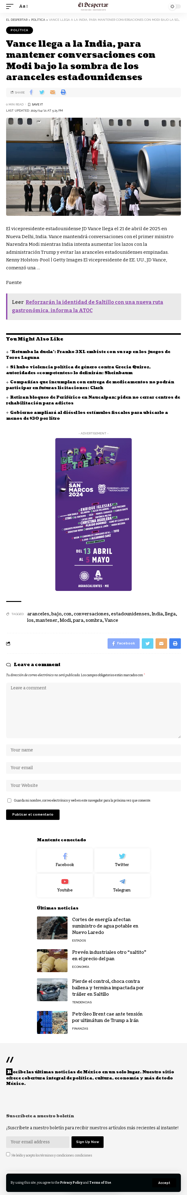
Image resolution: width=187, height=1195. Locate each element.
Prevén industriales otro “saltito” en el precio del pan (109, 956)
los (30, 620)
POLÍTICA (19, 30)
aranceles (38, 614)
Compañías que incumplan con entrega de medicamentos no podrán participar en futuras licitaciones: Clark (90, 385)
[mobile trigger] (11, 6)
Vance (111, 620)
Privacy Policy (71, 1183)
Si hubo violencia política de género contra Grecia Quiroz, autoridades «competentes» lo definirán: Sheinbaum (78, 370)
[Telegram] (122, 886)
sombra (94, 620)
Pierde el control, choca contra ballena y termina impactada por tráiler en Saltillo (108, 988)
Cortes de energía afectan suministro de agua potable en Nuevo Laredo (105, 926)
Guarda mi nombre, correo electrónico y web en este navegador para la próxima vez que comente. (82, 800)
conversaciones (91, 614)
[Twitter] (122, 860)
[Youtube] (65, 886)
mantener (46, 620)
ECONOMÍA (80, 966)
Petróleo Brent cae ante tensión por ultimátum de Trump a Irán (107, 1017)
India (157, 614)
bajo (56, 614)
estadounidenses (130, 614)
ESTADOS (79, 940)
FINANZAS (80, 1028)
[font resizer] (22, 6)
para (78, 620)
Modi (65, 620)
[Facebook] (65, 860)
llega (170, 614)
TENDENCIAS (82, 1002)
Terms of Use (100, 1183)
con (68, 614)
